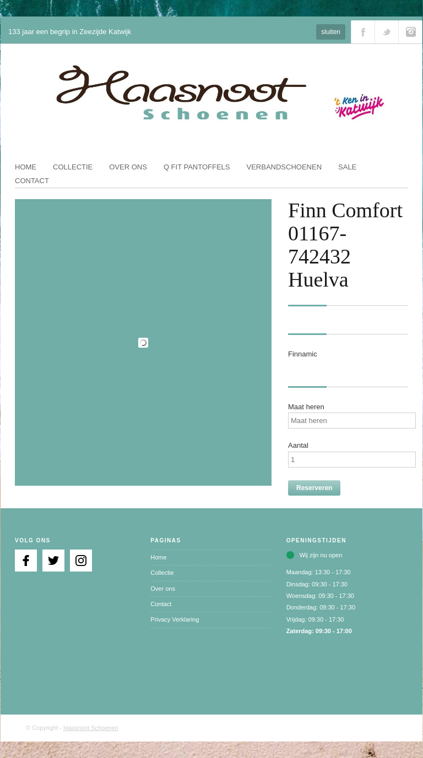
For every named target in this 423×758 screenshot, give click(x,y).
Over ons (128, 167)
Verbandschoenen (284, 167)
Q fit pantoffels (197, 167)
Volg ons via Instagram (410, 31)
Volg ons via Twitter (386, 31)
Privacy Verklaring (174, 619)
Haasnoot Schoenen (90, 727)
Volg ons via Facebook (363, 31)
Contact (32, 181)
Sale (347, 167)
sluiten (330, 32)
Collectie (73, 167)
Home (25, 167)
